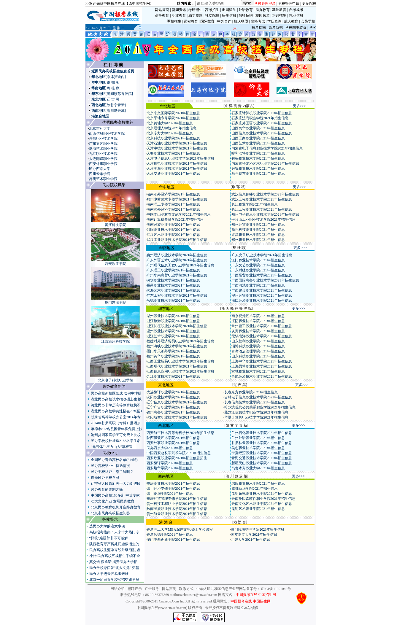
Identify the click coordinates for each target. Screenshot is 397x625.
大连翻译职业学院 (103, 159)
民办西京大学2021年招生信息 (170, 448)
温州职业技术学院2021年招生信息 (173, 331)
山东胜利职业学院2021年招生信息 (258, 341)
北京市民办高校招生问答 (110, 513)
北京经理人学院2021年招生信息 (171, 128)
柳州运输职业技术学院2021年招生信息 (261, 295)
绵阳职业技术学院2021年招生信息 (258, 483)
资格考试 (258, 21)
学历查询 (274, 21)
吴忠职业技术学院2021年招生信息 (258, 448)
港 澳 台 (166, 522)
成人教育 (291, 21)
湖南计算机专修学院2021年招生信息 (175, 219)
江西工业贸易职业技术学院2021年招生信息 (180, 361)
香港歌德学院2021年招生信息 (170, 534)
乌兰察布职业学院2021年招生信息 (258, 173)
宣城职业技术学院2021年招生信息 (258, 371)
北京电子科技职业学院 (115, 380)
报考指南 (259, 28)
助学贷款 (195, 15)
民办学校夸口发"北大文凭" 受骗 (114, 568)
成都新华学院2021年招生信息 (254, 488)
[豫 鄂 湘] (113, 82)
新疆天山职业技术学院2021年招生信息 (261, 463)
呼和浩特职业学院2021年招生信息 (258, 153)
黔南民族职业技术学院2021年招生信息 (177, 509)
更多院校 (309, 3)
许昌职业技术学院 (103, 138)
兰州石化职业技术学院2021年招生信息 (261, 433)
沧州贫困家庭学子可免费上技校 (116, 435)
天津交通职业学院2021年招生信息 (173, 173)
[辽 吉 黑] (113, 99)
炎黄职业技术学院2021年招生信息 (258, 331)
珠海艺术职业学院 (103, 149)
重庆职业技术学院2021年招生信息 (173, 483)
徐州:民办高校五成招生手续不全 (114, 556)
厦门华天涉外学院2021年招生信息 (173, 351)
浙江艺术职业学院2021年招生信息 (173, 336)
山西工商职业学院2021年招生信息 (258, 138)
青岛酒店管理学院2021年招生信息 (258, 351)
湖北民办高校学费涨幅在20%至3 (116, 411)
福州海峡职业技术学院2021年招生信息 (177, 346)
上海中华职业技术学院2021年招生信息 (261, 361)
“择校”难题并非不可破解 (108, 538)
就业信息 (296, 15)
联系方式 (186, 589)
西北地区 (98, 105)
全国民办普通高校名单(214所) (114, 460)
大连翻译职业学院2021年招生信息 (173, 392)
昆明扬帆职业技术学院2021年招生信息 (261, 494)
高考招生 (212, 10)
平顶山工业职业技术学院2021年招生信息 (263, 219)
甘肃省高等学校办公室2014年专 (116, 417)
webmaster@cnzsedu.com (198, 595)
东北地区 (98, 99)
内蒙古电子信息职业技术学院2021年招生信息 (267, 148)
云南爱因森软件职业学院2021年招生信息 (263, 499)
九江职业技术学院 (103, 154)
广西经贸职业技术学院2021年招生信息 (261, 275)
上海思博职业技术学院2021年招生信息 (261, 366)
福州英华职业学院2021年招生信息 (173, 356)
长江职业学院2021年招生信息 (254, 204)
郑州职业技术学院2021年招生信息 (258, 240)
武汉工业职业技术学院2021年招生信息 (177, 240)
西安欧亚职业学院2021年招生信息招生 (177, 458)
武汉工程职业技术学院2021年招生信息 (261, 199)
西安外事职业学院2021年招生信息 (173, 443)
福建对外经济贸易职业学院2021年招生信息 (180, 341)
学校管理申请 (288, 3)
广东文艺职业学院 (103, 143)
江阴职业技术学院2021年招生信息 (258, 321)
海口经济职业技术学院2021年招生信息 (261, 300)
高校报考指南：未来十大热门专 (114, 532)
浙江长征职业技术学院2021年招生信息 (177, 326)
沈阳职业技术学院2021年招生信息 (173, 397)
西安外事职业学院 (103, 164)
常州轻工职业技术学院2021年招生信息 (261, 326)
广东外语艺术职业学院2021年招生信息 (177, 260)
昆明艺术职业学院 (103, 179)
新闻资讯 (179, 10)
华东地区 (98, 94)
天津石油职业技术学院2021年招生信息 (177, 143)
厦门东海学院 (115, 302)
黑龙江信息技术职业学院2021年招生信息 (256, 412)
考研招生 (195, 10)
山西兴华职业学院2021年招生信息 (258, 128)
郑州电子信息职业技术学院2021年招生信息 (265, 214)
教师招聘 (246, 15)
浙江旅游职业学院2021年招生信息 (173, 321)
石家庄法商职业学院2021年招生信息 (259, 118)
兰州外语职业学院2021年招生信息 (258, 438)
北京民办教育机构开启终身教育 (116, 507)
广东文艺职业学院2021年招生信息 (258, 265)
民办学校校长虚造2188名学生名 (116, 441)
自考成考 (296, 10)
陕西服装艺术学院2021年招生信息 (173, 438)
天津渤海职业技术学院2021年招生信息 (177, 168)
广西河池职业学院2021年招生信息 (258, 285)
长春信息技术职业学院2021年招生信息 (254, 402)
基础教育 (279, 10)
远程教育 (191, 21)
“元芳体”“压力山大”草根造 (112, 447)
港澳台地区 (100, 116)
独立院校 (212, 15)
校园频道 (262, 15)
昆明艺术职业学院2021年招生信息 (258, 509)
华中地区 (98, 82)
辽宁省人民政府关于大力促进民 (116, 483)
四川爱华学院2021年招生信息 (170, 494)
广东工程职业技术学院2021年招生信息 (177, 295)
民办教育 (262, 10)
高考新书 (276, 28)
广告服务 (152, 589)
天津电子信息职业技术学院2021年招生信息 (180, 158)
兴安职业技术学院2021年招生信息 (258, 168)
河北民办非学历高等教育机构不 (116, 405)
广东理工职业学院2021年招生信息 (173, 270)
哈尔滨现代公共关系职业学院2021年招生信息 (260, 407)
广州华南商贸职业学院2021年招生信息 (177, 275)
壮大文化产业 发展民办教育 (112, 501)
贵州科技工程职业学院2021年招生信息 (177, 504)
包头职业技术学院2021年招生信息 (258, 158)
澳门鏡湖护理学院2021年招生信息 (257, 529)
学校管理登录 (265, 3)
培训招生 (279, 15)
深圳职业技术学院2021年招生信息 (173, 280)
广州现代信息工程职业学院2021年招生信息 (180, 265)
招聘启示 (135, 589)
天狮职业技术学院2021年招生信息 (173, 153)
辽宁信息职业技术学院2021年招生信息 (177, 402)
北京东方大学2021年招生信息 (170, 133)
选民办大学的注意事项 (107, 526)
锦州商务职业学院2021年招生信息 (173, 412)
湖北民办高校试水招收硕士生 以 (116, 399)
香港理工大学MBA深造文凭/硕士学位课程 (180, 529)
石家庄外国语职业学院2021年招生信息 (261, 123)
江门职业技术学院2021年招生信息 (258, 260)
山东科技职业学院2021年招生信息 (258, 356)
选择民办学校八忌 (105, 477)
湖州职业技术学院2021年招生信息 (173, 316)
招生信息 (229, 15)
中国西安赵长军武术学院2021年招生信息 (179, 453)
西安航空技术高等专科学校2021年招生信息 (180, 433)
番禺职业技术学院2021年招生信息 (173, 285)
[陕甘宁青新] (116, 105)
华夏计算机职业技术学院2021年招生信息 (256, 417)
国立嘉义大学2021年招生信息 (254, 534)
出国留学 (229, 10)
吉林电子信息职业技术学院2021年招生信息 (258, 397)
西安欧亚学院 (115, 264)
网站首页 (162, 10)
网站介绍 (117, 589)
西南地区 (98, 111)
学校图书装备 (296, 28)
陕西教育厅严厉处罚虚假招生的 (114, 544)
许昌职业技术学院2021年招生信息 (258, 235)
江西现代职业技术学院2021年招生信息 (177, 366)
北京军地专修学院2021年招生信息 (173, 118)
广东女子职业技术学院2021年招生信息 (262, 255)
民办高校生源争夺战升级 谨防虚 (114, 550)
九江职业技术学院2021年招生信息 (173, 376)
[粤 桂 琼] (113, 88)
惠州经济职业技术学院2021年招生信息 (177, 255)
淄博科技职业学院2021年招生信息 (258, 346)
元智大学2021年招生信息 (250, 539)
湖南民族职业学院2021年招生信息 (173, 224)
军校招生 (174, 21)
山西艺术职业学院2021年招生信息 (258, 143)
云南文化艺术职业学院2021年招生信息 (261, 504)
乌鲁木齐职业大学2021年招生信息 (258, 468)
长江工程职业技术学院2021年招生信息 (261, 209)
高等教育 (162, 15)
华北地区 (98, 77)
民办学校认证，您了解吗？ (112, 472)
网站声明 (169, 589)
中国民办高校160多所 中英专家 (115, 495)
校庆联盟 (241, 21)
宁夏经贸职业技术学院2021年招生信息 (261, 453)
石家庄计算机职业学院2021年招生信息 (261, 113)
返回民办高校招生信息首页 (112, 71)
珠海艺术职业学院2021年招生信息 (173, 290)
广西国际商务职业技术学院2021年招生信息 (265, 280)
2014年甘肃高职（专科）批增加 (116, 423)
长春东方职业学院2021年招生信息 (251, 392)
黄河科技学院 (115, 225)
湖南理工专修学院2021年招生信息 (173, 204)
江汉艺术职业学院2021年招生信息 (173, 235)
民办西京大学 (99, 169)
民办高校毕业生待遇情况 (110, 466)
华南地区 (98, 88)
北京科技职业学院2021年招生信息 (173, 138)
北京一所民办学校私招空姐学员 (114, 580)
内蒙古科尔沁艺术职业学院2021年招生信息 (265, 163)
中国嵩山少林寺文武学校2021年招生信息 (179, 214)
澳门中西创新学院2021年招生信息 (173, 539)
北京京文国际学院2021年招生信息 (173, 113)
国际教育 (207, 21)
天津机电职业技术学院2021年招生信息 (177, 163)
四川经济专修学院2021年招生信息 (173, 488)
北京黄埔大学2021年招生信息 (170, 123)
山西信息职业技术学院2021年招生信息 (261, 133)
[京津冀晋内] (116, 77)
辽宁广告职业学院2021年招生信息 (173, 407)
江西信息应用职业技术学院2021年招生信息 (180, 371)
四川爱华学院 (99, 174)
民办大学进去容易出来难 (108, 574)
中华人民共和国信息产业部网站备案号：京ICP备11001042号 (243, 589)
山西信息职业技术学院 (107, 133)
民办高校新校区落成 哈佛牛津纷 (116, 393)
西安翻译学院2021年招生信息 (170, 463)
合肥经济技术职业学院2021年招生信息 (261, 376)
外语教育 (246, 10)
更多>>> (299, 106)
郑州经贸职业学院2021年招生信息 (258, 224)
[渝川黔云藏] (116, 111)
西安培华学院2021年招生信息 (170, 468)
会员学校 (308, 21)
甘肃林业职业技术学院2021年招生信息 (261, 443)
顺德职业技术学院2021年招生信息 (173, 300)
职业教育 (179, 15)
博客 (312, 28)
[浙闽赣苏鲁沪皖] (119, 94)
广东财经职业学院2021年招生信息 (258, 270)
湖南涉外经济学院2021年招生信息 (173, 194)
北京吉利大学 (99, 128)
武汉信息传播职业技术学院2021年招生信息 (265, 194)
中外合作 (224, 21)
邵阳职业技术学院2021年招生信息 (173, 230)
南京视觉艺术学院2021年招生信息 (258, 316)
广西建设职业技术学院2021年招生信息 (261, 290)
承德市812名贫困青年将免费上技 (116, 429)
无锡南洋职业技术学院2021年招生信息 (261, 336)
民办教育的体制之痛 (107, 489)
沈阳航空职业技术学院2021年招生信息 (177, 417)
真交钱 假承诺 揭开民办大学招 (113, 562)
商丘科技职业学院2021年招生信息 (258, 230)
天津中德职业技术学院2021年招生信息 (177, 148)
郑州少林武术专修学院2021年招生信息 (177, 199)
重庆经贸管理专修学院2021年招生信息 (177, 499)
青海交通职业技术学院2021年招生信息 (261, 458)
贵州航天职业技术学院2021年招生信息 (177, 514)
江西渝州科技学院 (115, 341)
